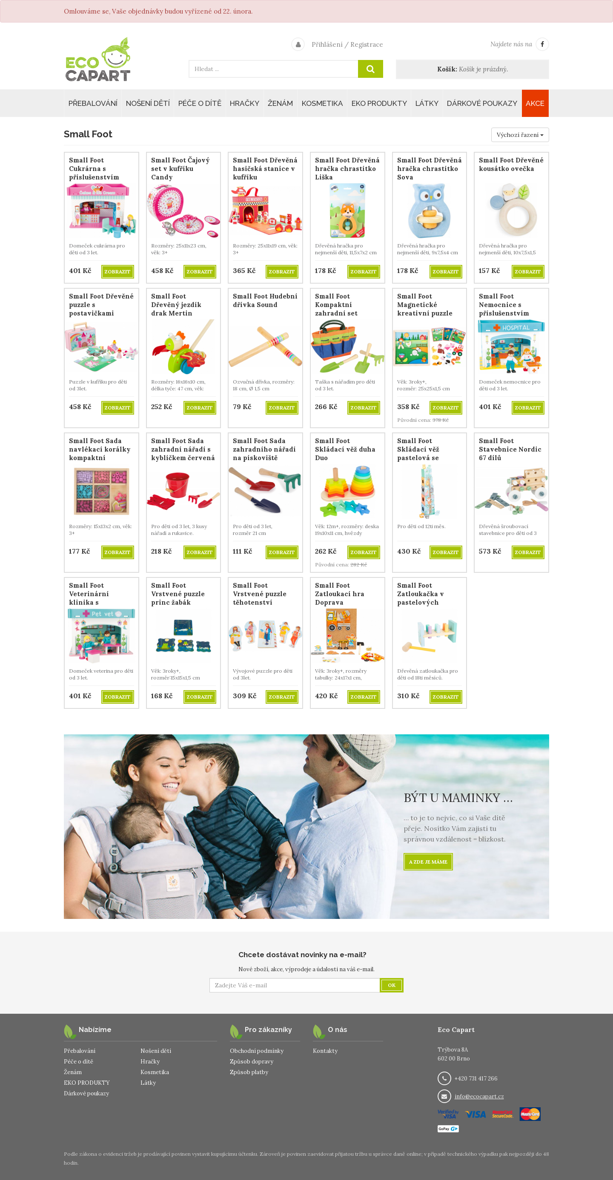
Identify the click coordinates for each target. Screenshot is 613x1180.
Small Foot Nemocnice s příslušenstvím (504, 304)
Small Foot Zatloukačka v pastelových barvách (420, 598)
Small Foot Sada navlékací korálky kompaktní (100, 449)
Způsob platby (249, 1072)
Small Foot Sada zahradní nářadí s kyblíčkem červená (183, 449)
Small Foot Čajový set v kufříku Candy (180, 168)
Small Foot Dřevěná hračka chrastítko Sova (429, 168)
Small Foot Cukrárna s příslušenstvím (94, 168)
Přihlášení (327, 44)
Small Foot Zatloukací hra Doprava (339, 593)
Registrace (366, 44)
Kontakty (325, 1051)
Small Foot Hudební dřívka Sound (265, 300)
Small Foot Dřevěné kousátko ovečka (511, 164)
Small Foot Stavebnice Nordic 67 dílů (510, 449)
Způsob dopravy (251, 1061)
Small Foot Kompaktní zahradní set (336, 304)
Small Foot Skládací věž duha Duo (345, 449)
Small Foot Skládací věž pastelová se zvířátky (418, 453)
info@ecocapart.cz (479, 1096)
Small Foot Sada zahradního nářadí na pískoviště (264, 449)
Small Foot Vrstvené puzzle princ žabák (178, 593)
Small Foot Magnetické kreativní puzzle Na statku (425, 309)
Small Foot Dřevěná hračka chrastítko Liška (347, 168)
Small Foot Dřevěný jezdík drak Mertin (176, 304)
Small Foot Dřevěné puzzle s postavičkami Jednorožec (101, 309)
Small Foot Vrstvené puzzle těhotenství (259, 593)
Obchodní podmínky (257, 1051)
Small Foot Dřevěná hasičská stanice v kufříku (265, 168)
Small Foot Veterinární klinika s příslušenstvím (94, 598)
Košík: (447, 69)
